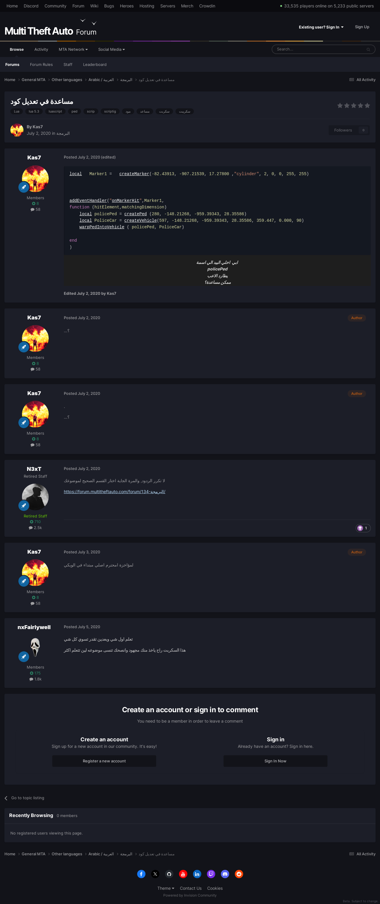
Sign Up (362, 26)
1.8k (35, 679)
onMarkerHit (125, 200)
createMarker (134, 174)
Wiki (94, 5)
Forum (78, 5)
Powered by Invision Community (190, 895)
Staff (68, 64)
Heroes (127, 5)
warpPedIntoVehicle (102, 227)
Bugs (109, 5)
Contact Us (191, 888)
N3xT (34, 469)
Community (55, 5)
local (75, 174)
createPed (135, 214)
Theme (165, 888)
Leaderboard (95, 64)
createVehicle (140, 220)
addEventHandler (88, 200)
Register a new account (104, 761)
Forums (12, 64)
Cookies (215, 888)
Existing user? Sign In (321, 27)
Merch (187, 5)
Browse (17, 52)
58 (35, 209)
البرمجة (63, 133)
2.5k (35, 527)
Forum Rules (41, 64)
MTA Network (73, 49)
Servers (167, 5)
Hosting (147, 5)
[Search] (302, 49)
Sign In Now (275, 761)
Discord (31, 5)
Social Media (111, 49)
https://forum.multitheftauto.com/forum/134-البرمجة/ (114, 491)
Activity (41, 49)
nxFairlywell (34, 627)
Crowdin (207, 5)
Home (12, 5)
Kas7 (38, 126)
